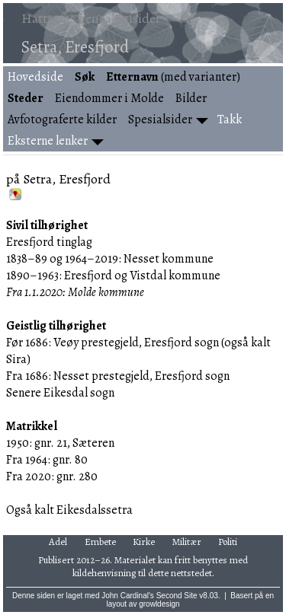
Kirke (144, 541)
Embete (100, 541)
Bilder (191, 98)
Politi (227, 541)
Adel (58, 541)
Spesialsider (160, 119)
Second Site (177, 595)
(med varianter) (173, 77)
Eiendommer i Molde (109, 98)
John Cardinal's (127, 595)
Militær (186, 541)
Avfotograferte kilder (62, 119)
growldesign (159, 604)
